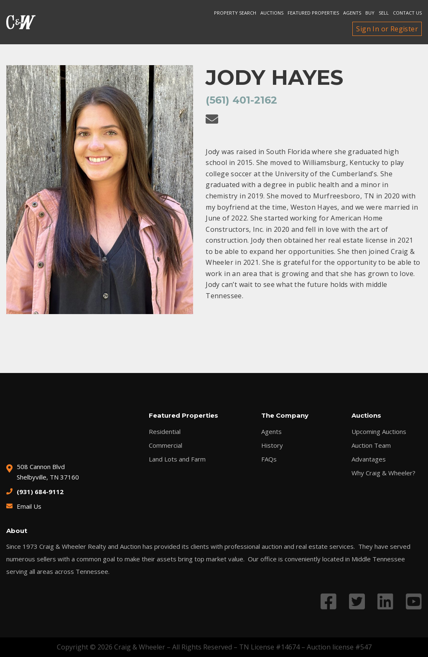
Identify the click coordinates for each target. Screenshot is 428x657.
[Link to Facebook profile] (328, 601)
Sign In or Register (387, 28)
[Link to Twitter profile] (357, 601)
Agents (352, 13)
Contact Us (407, 13)
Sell (384, 13)
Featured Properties (313, 13)
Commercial (165, 445)
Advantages (369, 459)
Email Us (29, 506)
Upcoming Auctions (379, 432)
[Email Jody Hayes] (212, 119)
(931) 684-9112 (40, 491)
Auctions (271, 13)
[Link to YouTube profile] (414, 601)
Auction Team (371, 445)
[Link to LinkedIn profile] (385, 601)
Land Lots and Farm (177, 459)
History (272, 445)
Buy (369, 13)
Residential (165, 432)
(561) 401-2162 (241, 100)
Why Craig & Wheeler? (383, 473)
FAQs (269, 459)
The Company (284, 415)
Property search (235, 13)
